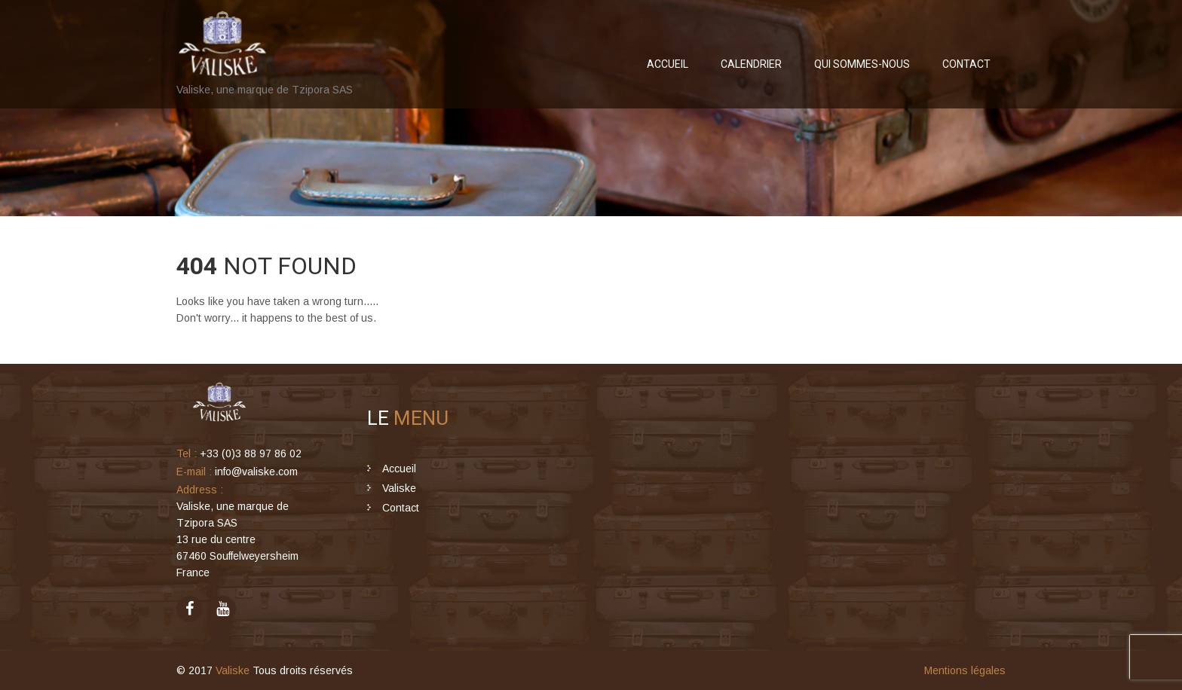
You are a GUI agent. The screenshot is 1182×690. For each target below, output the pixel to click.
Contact (966, 64)
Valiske (399, 488)
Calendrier (751, 64)
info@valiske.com (256, 472)
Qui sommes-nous (862, 64)
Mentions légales (965, 670)
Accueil (667, 64)
